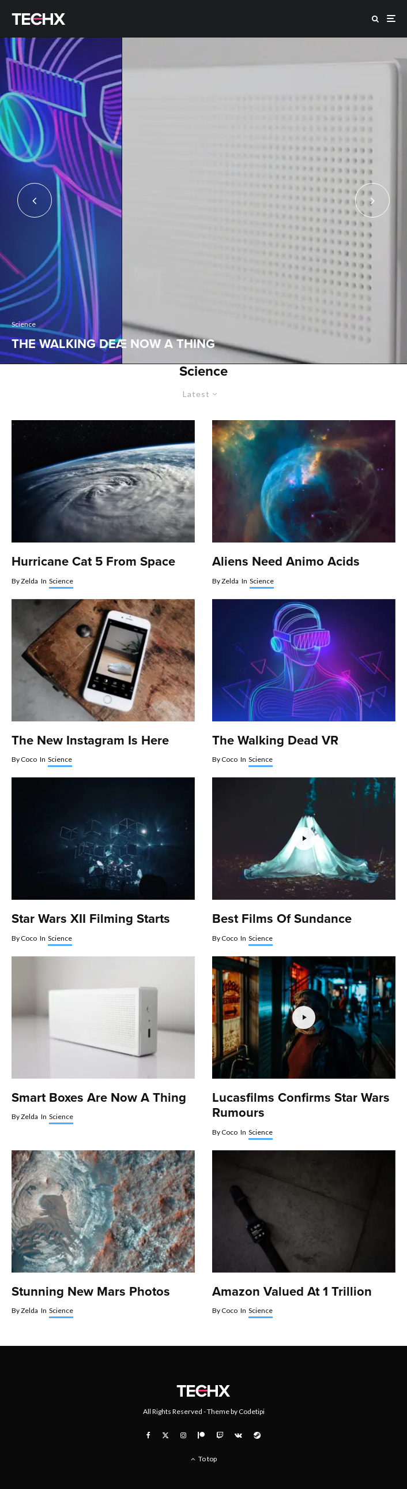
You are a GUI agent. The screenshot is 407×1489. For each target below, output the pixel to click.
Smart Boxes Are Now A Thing (99, 1097)
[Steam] (257, 1435)
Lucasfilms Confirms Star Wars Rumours (301, 1105)
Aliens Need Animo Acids (286, 561)
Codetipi (252, 1411)
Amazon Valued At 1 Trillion (292, 1291)
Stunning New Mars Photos (91, 1291)
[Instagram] (183, 1435)
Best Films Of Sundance (282, 918)
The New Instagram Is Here (90, 740)
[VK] (238, 1435)
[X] (165, 1435)
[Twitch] (219, 1435)
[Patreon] (201, 1435)
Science (61, 581)
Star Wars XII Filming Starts (91, 918)
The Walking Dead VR (275, 740)
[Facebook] (148, 1435)
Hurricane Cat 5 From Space (93, 561)
